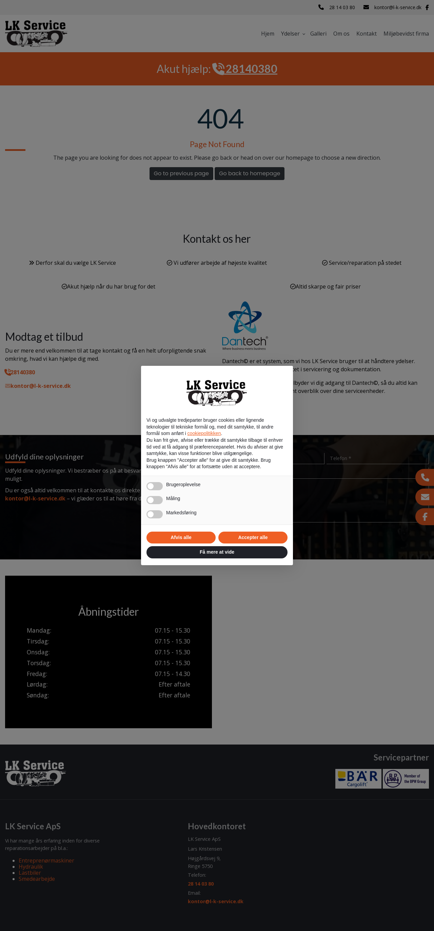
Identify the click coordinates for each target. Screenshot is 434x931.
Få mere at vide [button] (217, 552)
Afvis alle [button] (181, 537)
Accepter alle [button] (253, 537)
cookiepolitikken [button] (204, 433)
